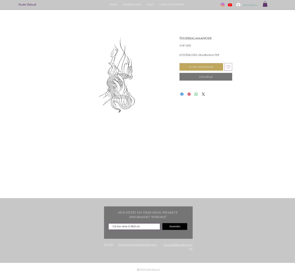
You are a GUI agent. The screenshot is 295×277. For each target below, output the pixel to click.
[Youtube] (230, 4)
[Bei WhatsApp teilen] (196, 94)
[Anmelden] (174, 226)
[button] (265, 4)
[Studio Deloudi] (37, 4)
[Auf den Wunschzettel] (228, 67)
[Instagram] (222, 4)
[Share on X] (203, 94)
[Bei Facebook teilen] (182, 94)
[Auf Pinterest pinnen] (189, 94)
